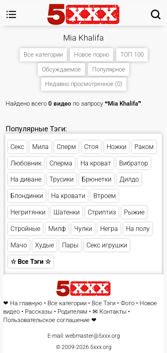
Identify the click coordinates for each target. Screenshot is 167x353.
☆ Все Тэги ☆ (30, 261)
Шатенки (67, 212)
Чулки (83, 229)
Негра (109, 229)
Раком (144, 147)
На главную (26, 303)
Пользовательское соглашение (46, 320)
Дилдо (129, 179)
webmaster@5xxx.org (92, 336)
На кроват (95, 163)
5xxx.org (100, 347)
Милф (57, 229)
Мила (40, 147)
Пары (70, 245)
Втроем (104, 196)
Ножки (116, 147)
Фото (127, 303)
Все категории (43, 54)
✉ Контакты (109, 311)
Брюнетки (96, 179)
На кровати (68, 196)
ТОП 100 (132, 54)
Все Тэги (103, 303)
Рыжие (134, 212)
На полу (138, 229)
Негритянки (27, 212)
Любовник (25, 163)
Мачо (18, 245)
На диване (25, 179)
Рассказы (38, 311)
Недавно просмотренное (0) (83, 84)
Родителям (72, 311)
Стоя (91, 147)
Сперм (66, 147)
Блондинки (26, 196)
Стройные (25, 229)
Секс (17, 147)
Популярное (108, 69)
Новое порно (91, 54)
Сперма (60, 163)
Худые (44, 245)
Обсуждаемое (61, 69)
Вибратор (133, 163)
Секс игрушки (107, 245)
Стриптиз (102, 212)
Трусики (61, 179)
